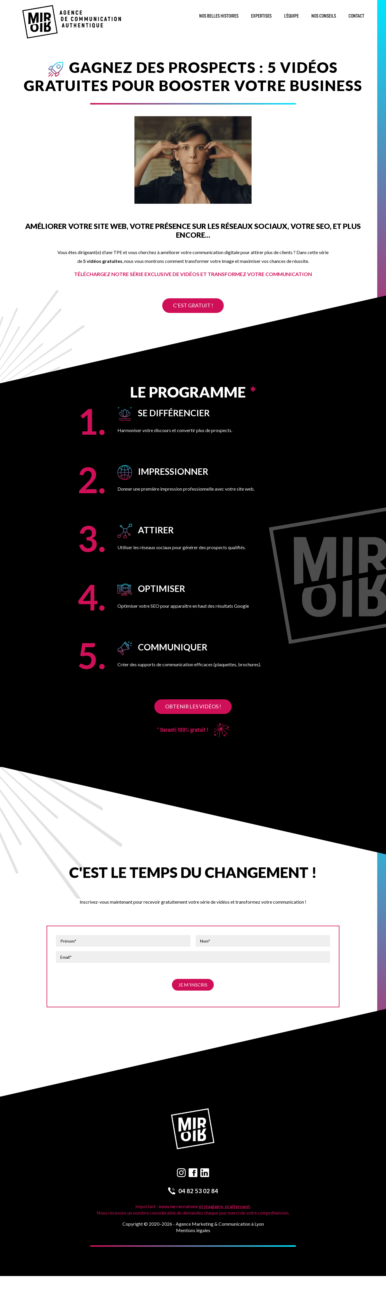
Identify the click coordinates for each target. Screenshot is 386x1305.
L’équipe (291, 16)
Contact (356, 16)
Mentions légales (193, 1230)
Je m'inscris (192, 984)
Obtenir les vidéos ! (193, 706)
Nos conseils (323, 16)
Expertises (261, 16)
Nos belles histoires (218, 16)
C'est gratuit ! (193, 305)
